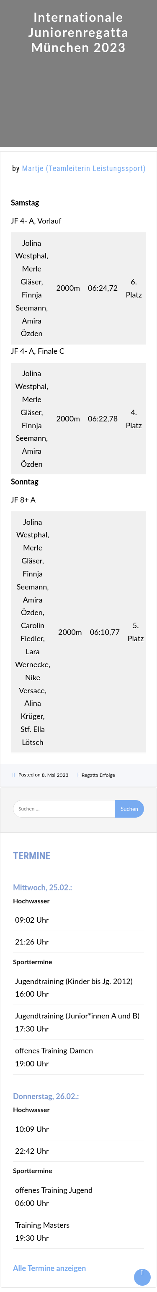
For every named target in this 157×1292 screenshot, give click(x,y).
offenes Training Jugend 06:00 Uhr (54, 1196)
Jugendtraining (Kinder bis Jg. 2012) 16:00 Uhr (73, 987)
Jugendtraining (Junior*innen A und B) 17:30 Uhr (77, 1022)
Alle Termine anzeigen (49, 1268)
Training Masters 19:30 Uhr (42, 1231)
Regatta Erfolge (98, 775)
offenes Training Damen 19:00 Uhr (54, 1057)
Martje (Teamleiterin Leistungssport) (84, 168)
